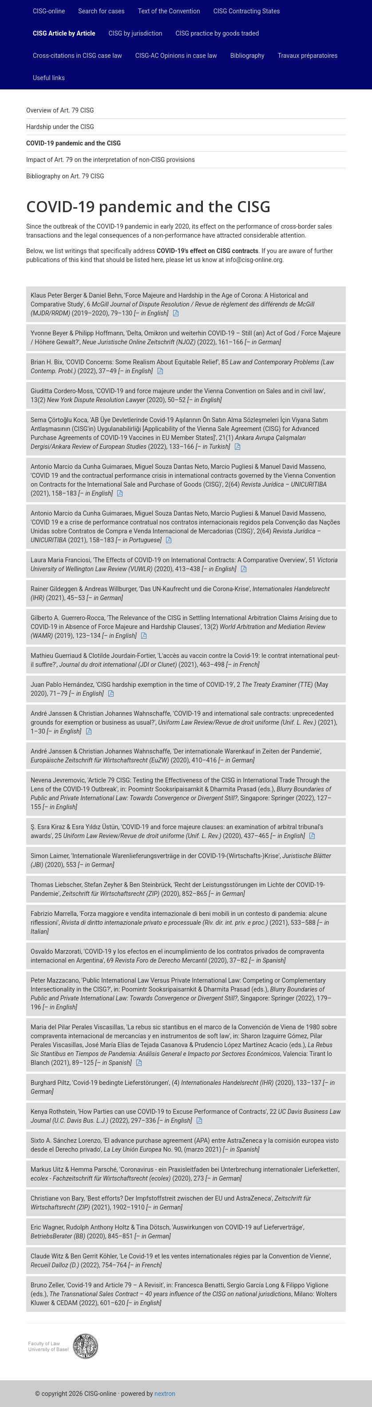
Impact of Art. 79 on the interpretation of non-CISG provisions (110, 159)
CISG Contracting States (247, 11)
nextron (164, 1393)
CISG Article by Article (64, 33)
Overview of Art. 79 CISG (60, 110)
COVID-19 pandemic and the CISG (73, 143)
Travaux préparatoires (308, 55)
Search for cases (101, 11)
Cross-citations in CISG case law (77, 55)
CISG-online (49, 11)
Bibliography (247, 55)
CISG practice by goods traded (217, 33)
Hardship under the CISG (60, 126)
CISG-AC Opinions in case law (176, 55)
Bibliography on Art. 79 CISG (65, 176)
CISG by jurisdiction (135, 33)
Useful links (49, 77)
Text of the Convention (169, 11)
